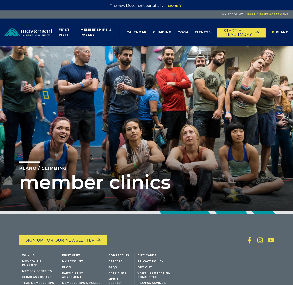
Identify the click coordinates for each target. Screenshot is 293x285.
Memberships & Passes (96, 32)
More (173, 6)
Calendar (136, 32)
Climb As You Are (37, 277)
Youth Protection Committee (154, 275)
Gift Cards (146, 255)
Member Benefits (37, 271)
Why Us (28, 255)
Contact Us (118, 255)
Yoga (183, 32)
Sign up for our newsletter (60, 240)
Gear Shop (117, 273)
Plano (282, 32)
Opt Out (144, 267)
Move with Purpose (31, 263)
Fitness (203, 32)
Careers (115, 261)
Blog (66, 267)
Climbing (162, 32)
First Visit (64, 32)
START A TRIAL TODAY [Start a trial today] (238, 32)
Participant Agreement (268, 14)
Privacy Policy (150, 261)
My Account (232, 14)
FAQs (112, 267)
